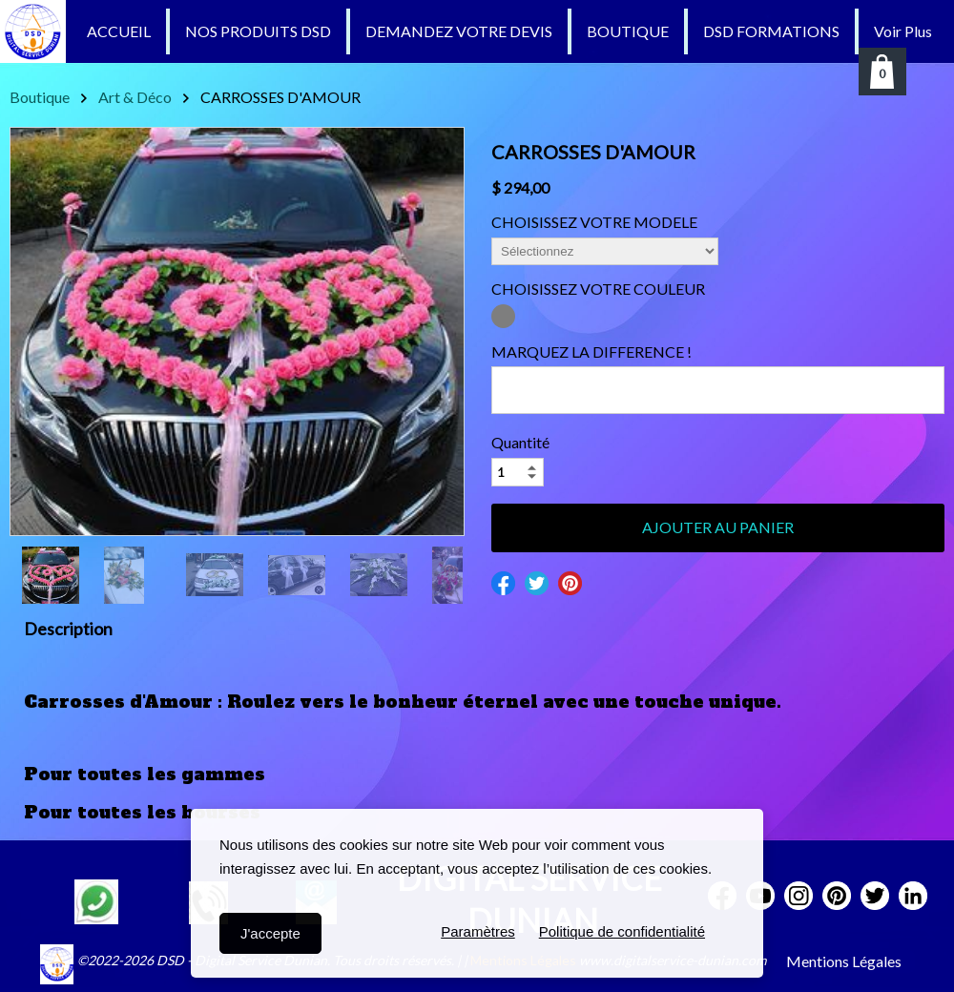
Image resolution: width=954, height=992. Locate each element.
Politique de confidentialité (622, 933)
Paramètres (478, 933)
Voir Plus (903, 31)
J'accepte (270, 933)
